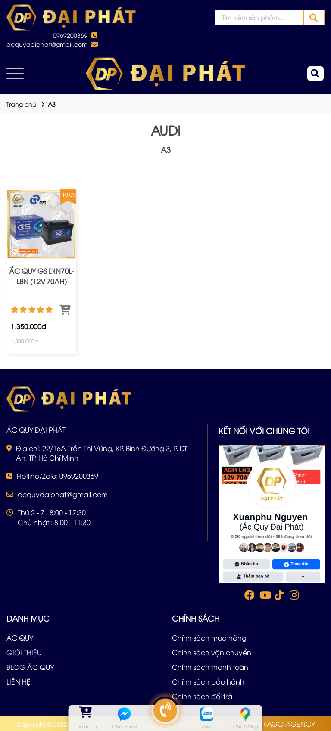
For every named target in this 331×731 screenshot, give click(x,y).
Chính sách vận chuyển (211, 652)
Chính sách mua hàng (209, 637)
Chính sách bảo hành (208, 681)
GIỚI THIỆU (23, 652)
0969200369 (70, 35)
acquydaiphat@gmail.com (46, 44)
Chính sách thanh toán (210, 667)
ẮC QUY (19, 637)
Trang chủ (21, 104)
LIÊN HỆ (18, 681)
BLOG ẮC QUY (30, 667)
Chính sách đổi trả (202, 696)
